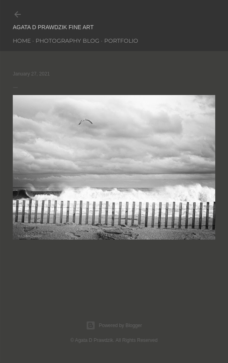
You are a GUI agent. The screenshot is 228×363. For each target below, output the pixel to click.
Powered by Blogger (114, 325)
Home (22, 40)
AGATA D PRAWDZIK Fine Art (53, 27)
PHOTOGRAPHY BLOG (67, 40)
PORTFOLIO (121, 40)
